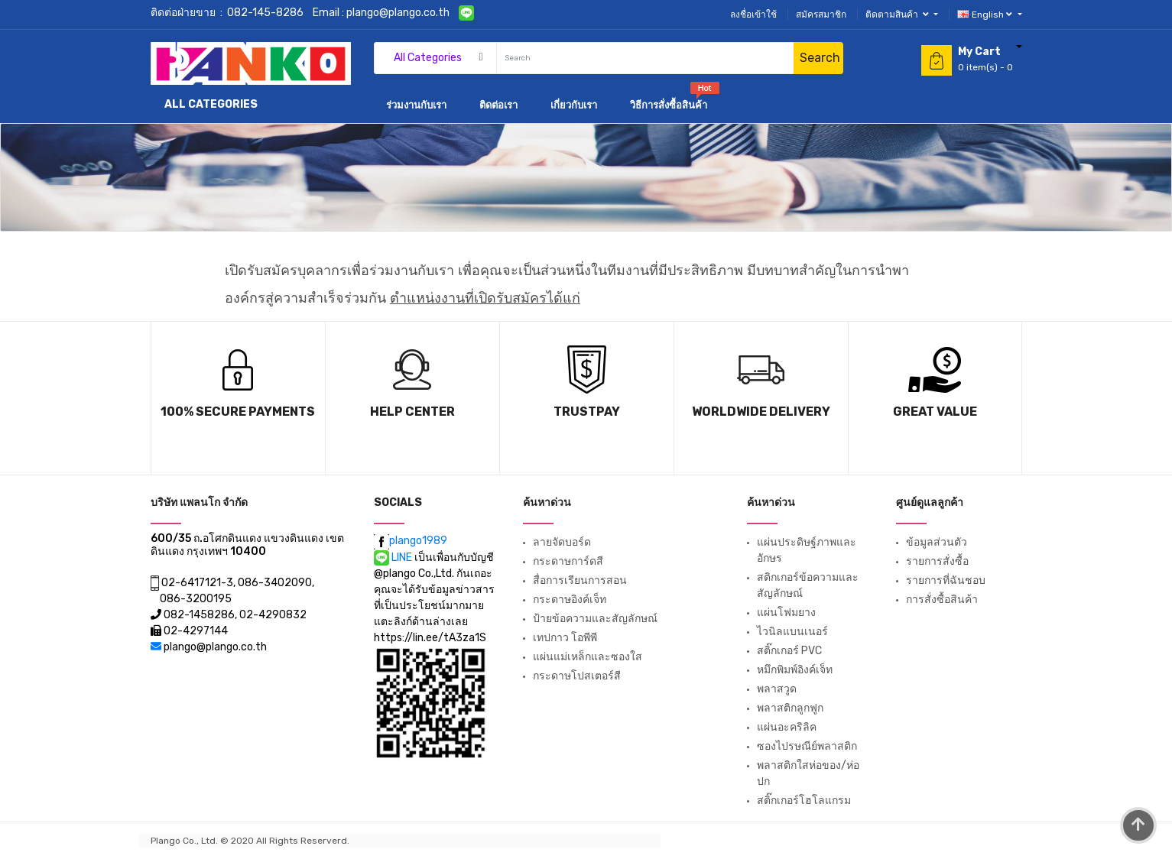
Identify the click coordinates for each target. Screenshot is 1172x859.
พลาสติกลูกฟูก (790, 708)
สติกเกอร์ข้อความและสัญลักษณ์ (808, 585)
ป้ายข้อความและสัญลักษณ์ (595, 618)
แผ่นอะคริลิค (787, 727)
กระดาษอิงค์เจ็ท (569, 599)
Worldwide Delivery (761, 411)
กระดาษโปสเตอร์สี (577, 675)
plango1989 (410, 540)
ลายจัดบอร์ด (562, 542)
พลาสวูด (777, 688)
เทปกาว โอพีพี (565, 637)
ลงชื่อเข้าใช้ (753, 14)
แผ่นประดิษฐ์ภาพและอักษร (806, 550)
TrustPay (587, 411)
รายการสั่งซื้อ (937, 561)
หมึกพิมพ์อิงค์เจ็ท (795, 669)
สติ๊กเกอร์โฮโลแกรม (804, 800)
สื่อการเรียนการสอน (580, 580)
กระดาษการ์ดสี (568, 561)
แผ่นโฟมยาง (786, 612)
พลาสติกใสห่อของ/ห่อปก (808, 773)
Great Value (935, 411)
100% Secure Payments (238, 411)
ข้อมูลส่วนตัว (936, 542)
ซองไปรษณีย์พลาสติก (807, 746)
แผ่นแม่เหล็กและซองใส (587, 656)
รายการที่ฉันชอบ (945, 580)
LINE (394, 557)
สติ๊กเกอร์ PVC (789, 650)
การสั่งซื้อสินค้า (942, 599)
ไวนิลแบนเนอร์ (792, 631)
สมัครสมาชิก (821, 14)
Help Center (412, 411)
